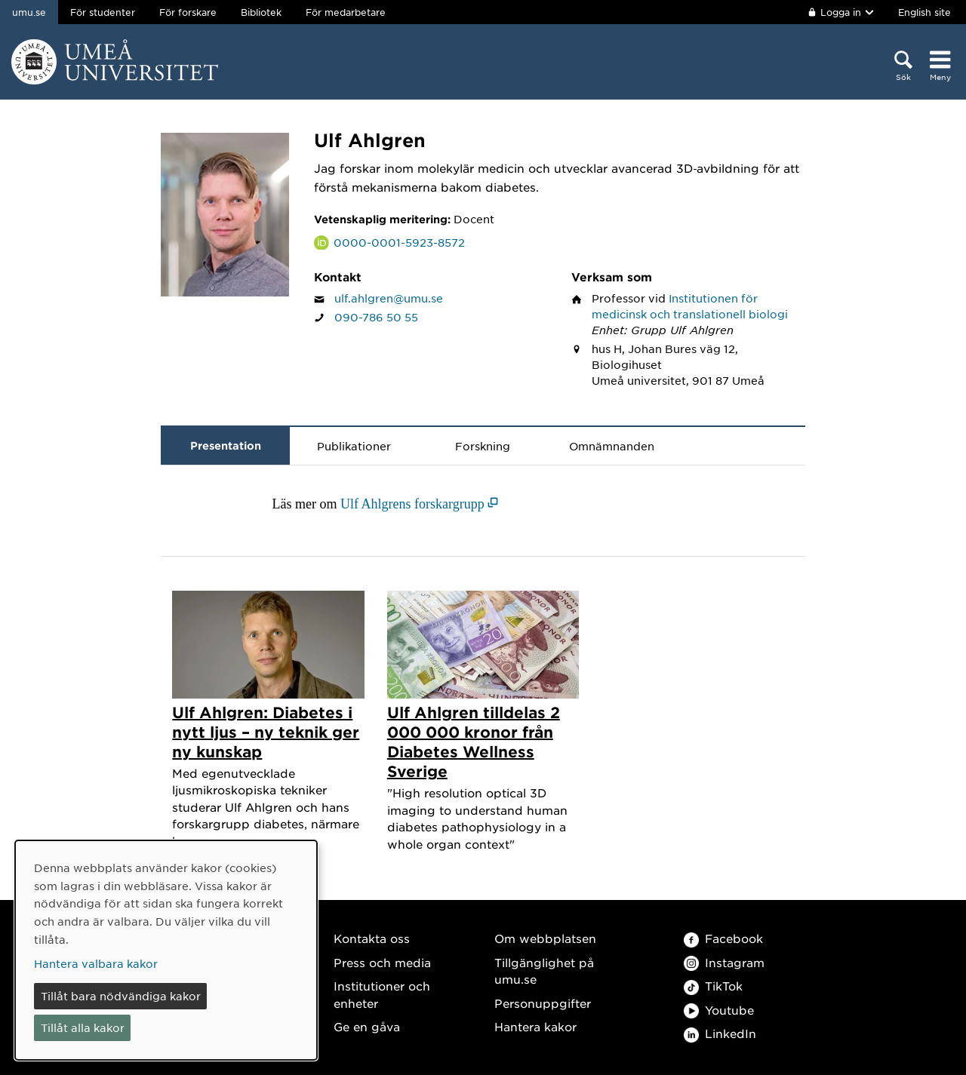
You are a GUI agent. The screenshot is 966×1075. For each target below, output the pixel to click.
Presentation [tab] (225, 445)
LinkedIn (720, 1033)
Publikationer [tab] (354, 446)
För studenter (102, 12)
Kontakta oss (372, 938)
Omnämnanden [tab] (611, 446)
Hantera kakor (535, 1026)
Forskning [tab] (482, 446)
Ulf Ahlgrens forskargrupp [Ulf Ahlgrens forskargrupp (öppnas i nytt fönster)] (412, 503)
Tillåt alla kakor (83, 1027)
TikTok (713, 985)
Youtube (719, 1010)
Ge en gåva (367, 1026)
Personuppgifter (542, 1003)
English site (924, 12)
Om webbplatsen (545, 938)
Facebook (723, 938)
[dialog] (166, 950)
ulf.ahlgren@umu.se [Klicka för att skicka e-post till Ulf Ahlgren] (388, 298)
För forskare (188, 12)
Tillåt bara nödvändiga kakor (121, 996)
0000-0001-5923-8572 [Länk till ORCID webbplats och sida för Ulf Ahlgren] (399, 242)
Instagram (724, 962)
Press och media (382, 962)
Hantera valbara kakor (96, 963)
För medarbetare (346, 12)
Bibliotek (261, 12)
